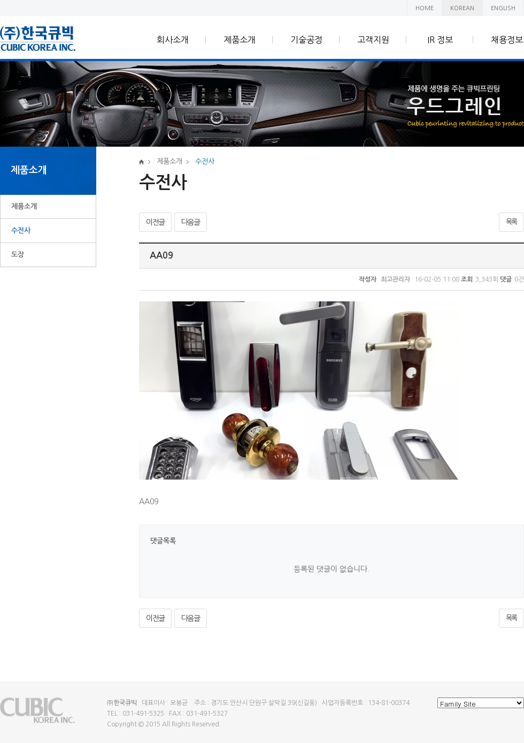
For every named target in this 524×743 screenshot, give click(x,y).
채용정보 (507, 39)
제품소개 (240, 39)
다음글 (190, 222)
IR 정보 (440, 39)
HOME (424, 8)
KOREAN (462, 8)
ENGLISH (503, 8)
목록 (511, 221)
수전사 (20, 230)
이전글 (155, 222)
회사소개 (173, 39)
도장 (17, 254)
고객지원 (373, 39)
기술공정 (306, 39)
